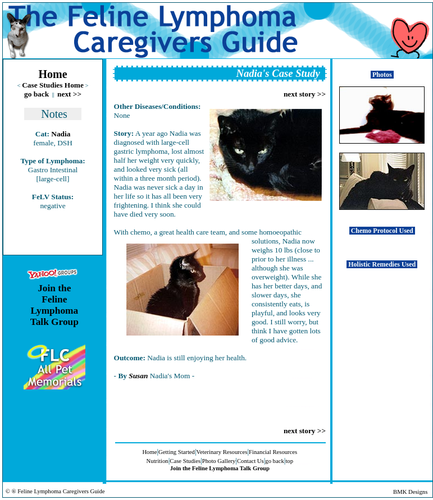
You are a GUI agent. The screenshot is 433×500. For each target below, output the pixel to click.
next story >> (305, 94)
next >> (69, 94)
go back (36, 94)
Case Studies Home (53, 85)
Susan (138, 375)
